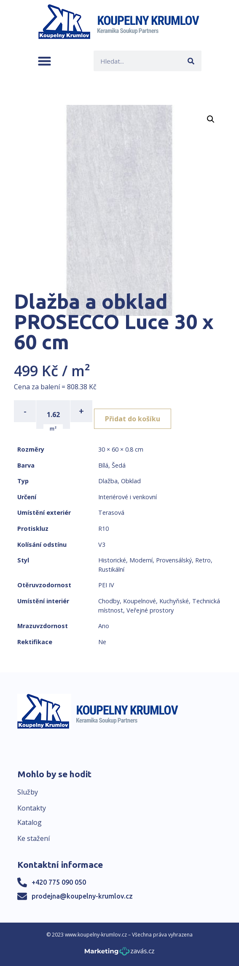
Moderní (141, 560)
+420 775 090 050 (59, 882)
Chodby (109, 601)
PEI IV (106, 585)
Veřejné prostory (150, 610)
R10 (103, 528)
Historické (112, 560)
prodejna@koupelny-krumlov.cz (82, 896)
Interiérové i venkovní (127, 497)
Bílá (103, 465)
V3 (101, 545)
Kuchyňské (174, 601)
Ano (103, 626)
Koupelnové (139, 601)
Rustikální (111, 569)
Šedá (119, 465)
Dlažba (108, 481)
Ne (102, 642)
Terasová (111, 512)
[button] (44, 61)
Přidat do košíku (132, 418)
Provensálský (174, 560)
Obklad (131, 481)
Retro (203, 560)
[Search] (191, 61)
